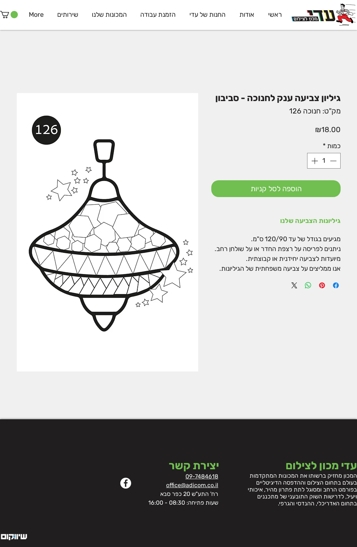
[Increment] (313, 160)
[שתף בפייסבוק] (336, 285)
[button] (9, 14)
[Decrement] (334, 160)
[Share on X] (294, 285)
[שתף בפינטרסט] (322, 285)
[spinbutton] (323, 160)
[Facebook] (125, 483)
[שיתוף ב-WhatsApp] (308, 285)
